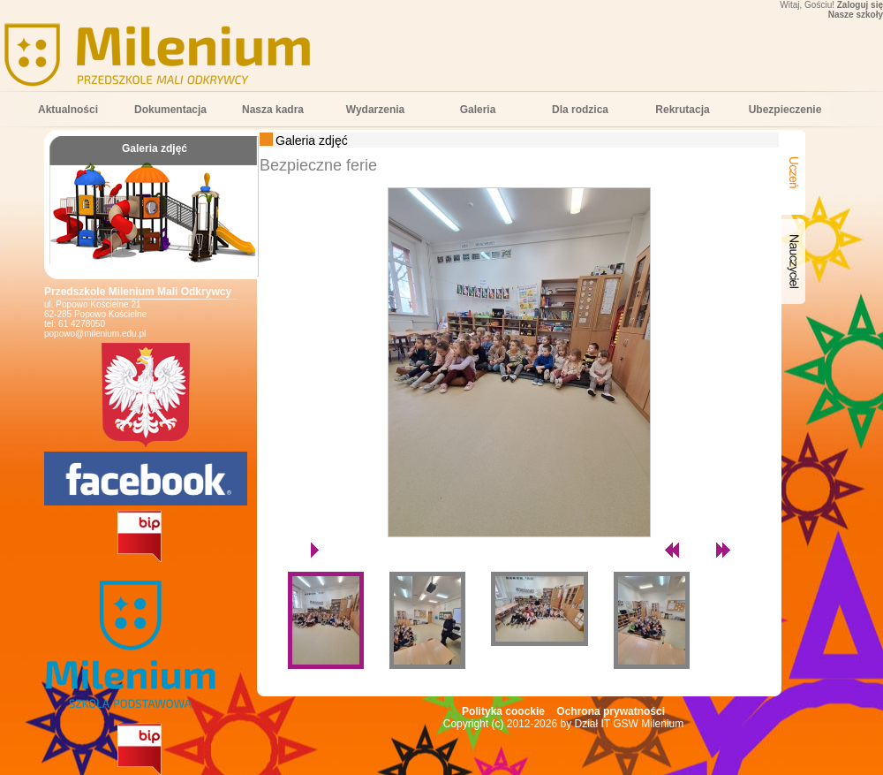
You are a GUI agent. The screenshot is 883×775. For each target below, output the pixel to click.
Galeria (478, 109)
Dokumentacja (170, 109)
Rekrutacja (682, 109)
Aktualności (68, 109)
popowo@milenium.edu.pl (95, 333)
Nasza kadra (273, 109)
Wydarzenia (375, 109)
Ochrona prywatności (610, 711)
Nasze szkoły (855, 14)
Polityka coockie (503, 711)
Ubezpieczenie (785, 109)
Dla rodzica (580, 109)
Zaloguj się (860, 5)
